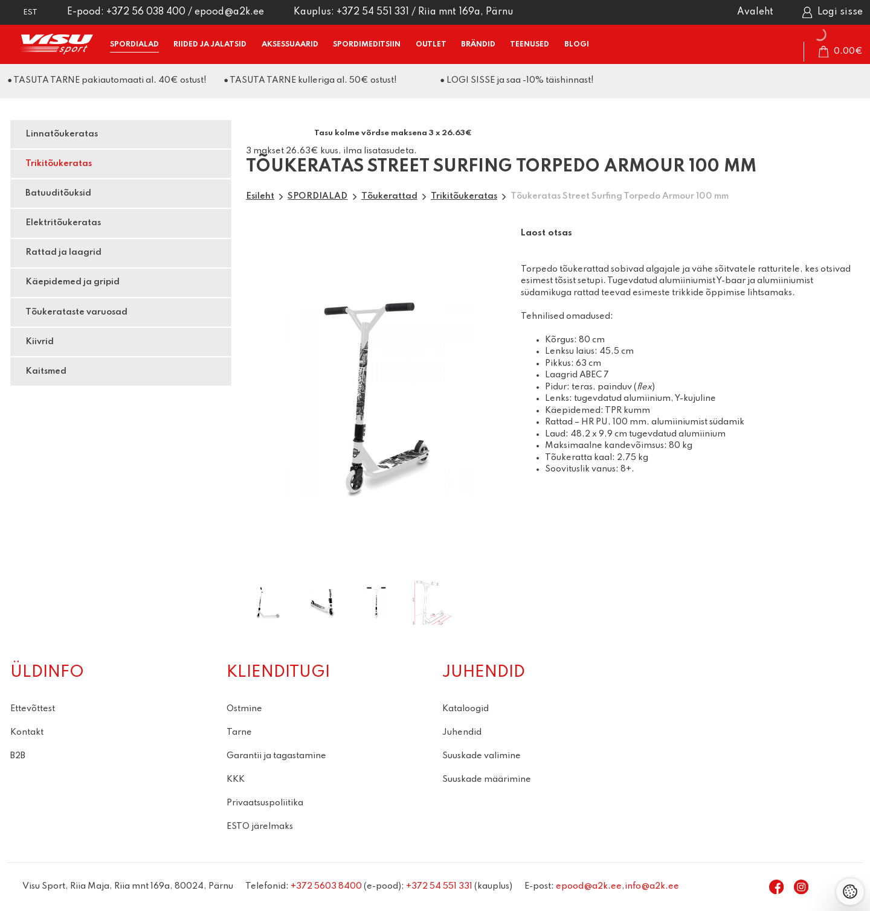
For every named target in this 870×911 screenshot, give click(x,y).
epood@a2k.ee (229, 12)
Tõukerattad (389, 196)
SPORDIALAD (134, 44)
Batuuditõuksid (58, 193)
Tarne (239, 732)
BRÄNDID (478, 44)
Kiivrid (39, 341)
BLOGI (576, 44)
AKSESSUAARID (290, 44)
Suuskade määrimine (486, 779)
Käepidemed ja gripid (72, 282)
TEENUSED (529, 44)
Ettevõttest (32, 709)
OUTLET (431, 44)
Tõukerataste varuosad (76, 312)
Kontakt (27, 732)
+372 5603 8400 (326, 886)
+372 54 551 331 (373, 12)
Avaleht (755, 12)
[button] (22, 12)
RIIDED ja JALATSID (209, 44)
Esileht (260, 196)
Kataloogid (465, 709)
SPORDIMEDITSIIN (367, 44)
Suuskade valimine (481, 756)
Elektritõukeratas (63, 223)
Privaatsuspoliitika (265, 803)
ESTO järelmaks (260, 826)
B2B (17, 756)
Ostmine (244, 709)
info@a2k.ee (652, 886)
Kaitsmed (45, 371)
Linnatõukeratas (61, 134)
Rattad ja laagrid (63, 252)
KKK (236, 779)
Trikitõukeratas (58, 163)
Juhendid (462, 732)
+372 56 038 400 (145, 12)
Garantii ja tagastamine (276, 756)
